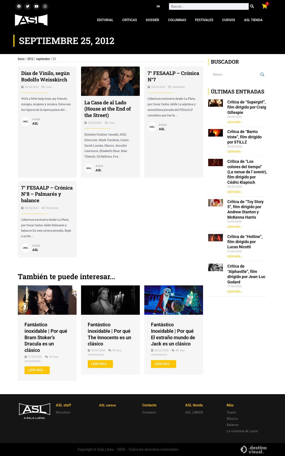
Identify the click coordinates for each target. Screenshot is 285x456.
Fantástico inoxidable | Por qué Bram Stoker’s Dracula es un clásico (46, 337)
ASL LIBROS (194, 412)
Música (232, 419)
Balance (232, 425)
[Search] (252, 6)
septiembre (44, 59)
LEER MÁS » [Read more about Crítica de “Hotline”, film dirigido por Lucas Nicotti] (234, 257)
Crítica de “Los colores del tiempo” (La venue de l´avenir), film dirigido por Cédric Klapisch (247, 172)
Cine (49, 93)
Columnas (177, 20)
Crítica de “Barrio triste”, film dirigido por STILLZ (244, 137)
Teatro (231, 412)
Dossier (152, 20)
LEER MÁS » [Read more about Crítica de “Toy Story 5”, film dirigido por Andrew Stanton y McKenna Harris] (234, 227)
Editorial (105, 20)
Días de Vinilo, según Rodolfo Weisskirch (39, 79)
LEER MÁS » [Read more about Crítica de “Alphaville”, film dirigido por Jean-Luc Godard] (234, 292)
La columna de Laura (242, 431)
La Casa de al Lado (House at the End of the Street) (109, 109)
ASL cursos (108, 405)
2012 (31, 59)
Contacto (149, 412)
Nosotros (63, 412)
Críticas (129, 20)
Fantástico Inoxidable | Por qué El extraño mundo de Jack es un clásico (173, 337)
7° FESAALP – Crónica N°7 (165, 76)
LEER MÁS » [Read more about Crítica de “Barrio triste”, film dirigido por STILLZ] (234, 151)
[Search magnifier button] (262, 74)
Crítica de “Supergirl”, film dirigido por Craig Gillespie (246, 107)
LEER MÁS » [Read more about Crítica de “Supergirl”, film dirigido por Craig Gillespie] (234, 122)
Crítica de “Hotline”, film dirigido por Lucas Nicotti (245, 242)
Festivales (204, 20)
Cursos (228, 20)
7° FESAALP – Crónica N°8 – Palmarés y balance (46, 194)
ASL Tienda (253, 20)
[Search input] (235, 74)
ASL (35, 129)
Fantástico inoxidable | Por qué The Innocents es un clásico (110, 334)
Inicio (21, 59)
